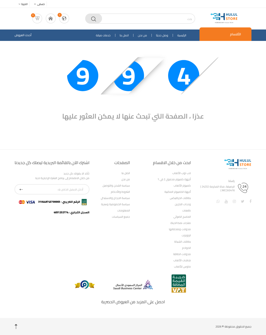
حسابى (38, 3)
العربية (21, 3)
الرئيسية (181, 35)
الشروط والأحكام (120, 191)
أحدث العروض (23, 35)
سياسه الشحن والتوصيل (116, 185)
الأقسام (235, 34)
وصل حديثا (162, 35)
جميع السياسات (121, 216)
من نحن (142, 35)
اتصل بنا (124, 35)
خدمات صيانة (103, 35)
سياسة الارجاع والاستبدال (115, 197)
